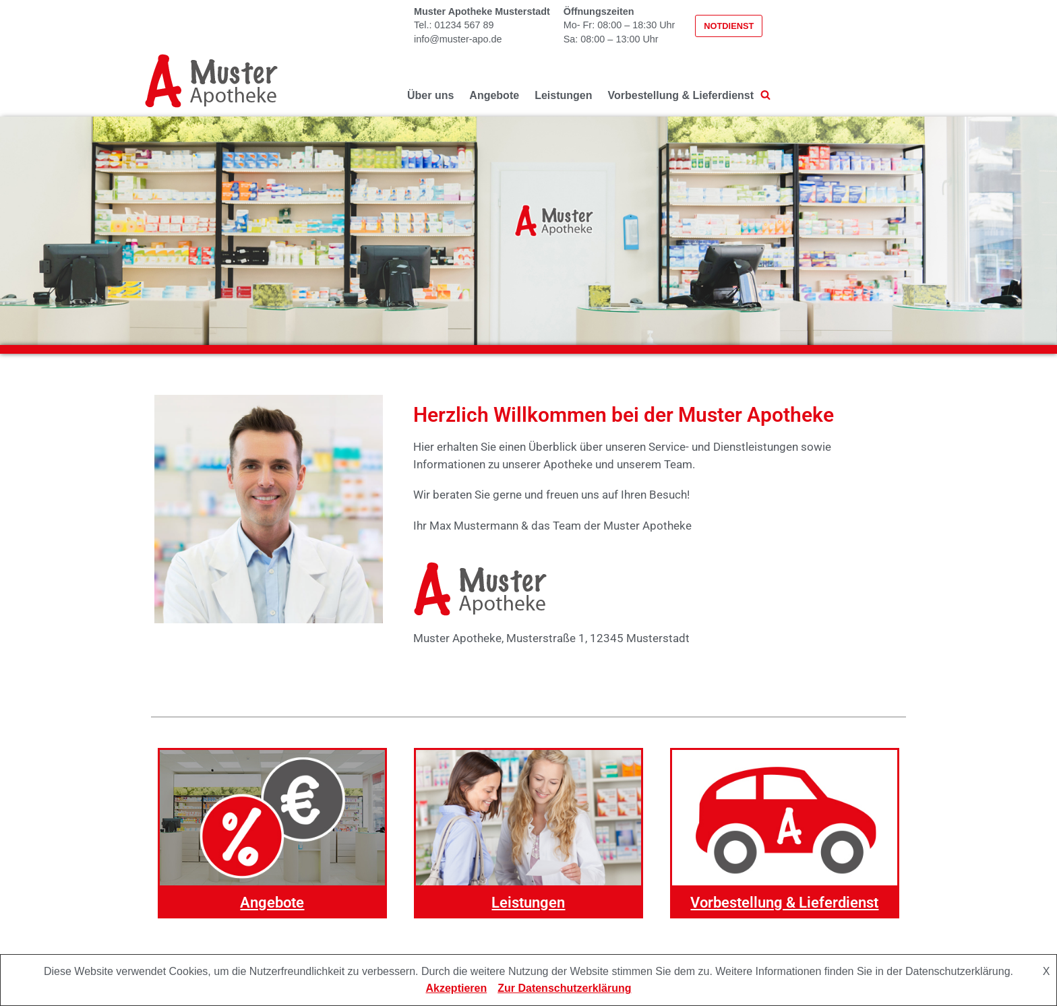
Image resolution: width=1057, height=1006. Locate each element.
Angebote (494, 95)
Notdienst (729, 26)
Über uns (430, 95)
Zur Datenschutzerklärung (564, 988)
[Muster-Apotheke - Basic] (211, 80)
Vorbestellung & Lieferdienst (680, 95)
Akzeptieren (456, 988)
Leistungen (563, 95)
